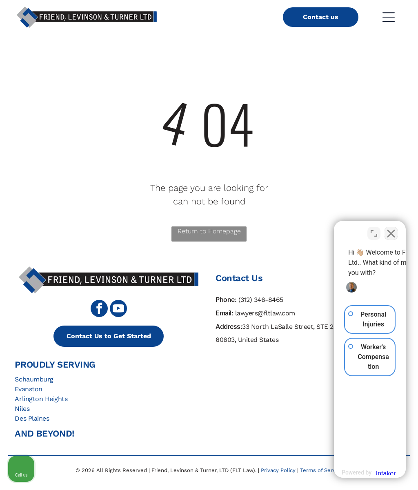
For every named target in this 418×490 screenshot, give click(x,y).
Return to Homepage (209, 231)
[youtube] (118, 309)
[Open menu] (388, 17)
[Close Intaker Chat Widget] (391, 229)
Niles (22, 408)
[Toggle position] (373, 229)
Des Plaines (32, 418)
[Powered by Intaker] (348, 472)
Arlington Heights (41, 399)
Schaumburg (34, 379)
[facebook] (99, 309)
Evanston (28, 389)
